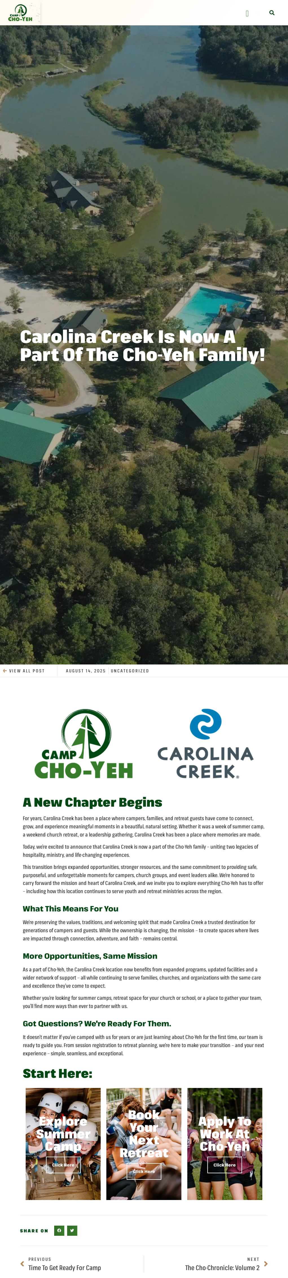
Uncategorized (130, 671)
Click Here (63, 1165)
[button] (271, 12)
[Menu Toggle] (247, 13)
